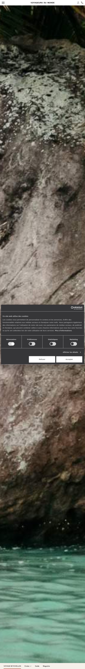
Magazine (46, 666)
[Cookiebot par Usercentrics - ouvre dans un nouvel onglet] (72, 308)
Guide (37, 666)
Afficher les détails (70, 352)
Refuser (42, 359)
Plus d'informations (63, 331)
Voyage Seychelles (12, 666)
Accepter (69, 359)
